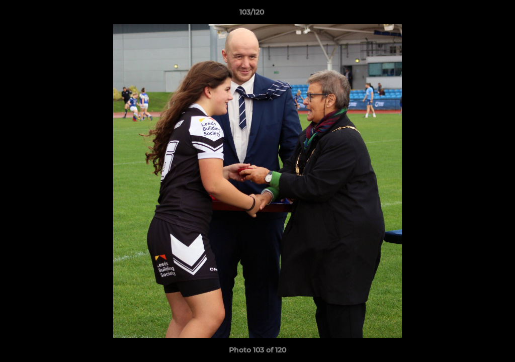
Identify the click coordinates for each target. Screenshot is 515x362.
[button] (473, 14)
